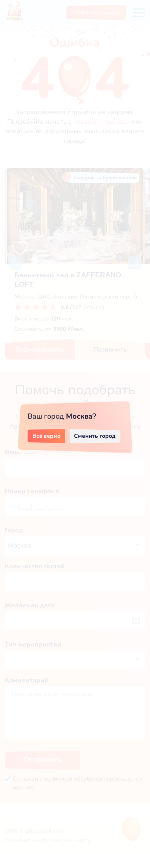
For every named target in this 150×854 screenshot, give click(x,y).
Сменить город (95, 436)
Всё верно (46, 436)
